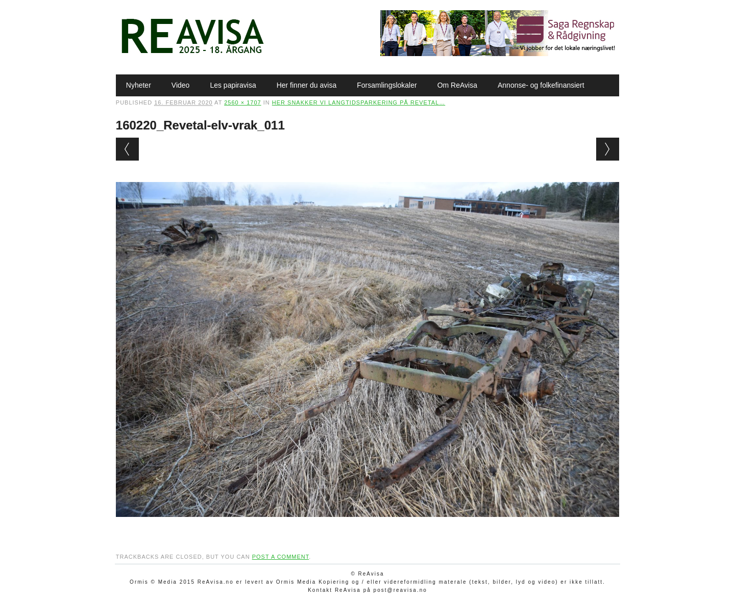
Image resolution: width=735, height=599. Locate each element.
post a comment (280, 557)
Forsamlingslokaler (386, 85)
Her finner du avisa (307, 85)
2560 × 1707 (242, 102)
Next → (607, 149)
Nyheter (138, 85)
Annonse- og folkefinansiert (541, 85)
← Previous (127, 149)
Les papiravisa (233, 85)
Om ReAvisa (457, 85)
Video (181, 85)
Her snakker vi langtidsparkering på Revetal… (358, 102)
